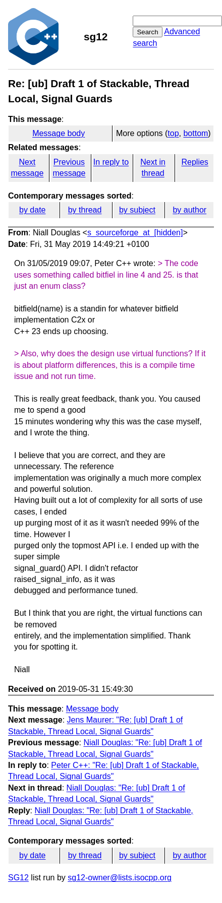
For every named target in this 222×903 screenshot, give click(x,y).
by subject (137, 210)
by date (32, 210)
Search (147, 32)
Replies (194, 162)
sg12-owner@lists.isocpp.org (120, 877)
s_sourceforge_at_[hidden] (135, 232)
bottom (195, 133)
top (173, 133)
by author (189, 210)
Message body (58, 133)
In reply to (111, 162)
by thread (85, 210)
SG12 (18, 877)
